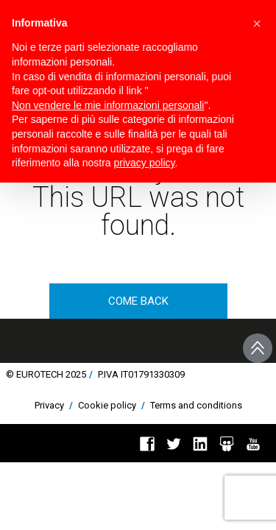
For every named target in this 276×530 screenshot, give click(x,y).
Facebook (147, 444)
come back (138, 301)
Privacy (49, 405)
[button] (257, 23)
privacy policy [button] (144, 163)
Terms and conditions (196, 405)
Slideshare (226, 444)
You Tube (253, 444)
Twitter (173, 444)
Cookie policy (107, 405)
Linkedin (200, 444)
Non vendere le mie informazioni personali (108, 105)
